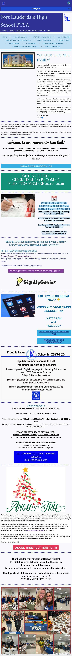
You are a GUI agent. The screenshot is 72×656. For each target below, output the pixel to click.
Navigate (36, 8)
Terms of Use (66, 654)
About (43, 654)
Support (49, 654)
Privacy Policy (57, 654)
